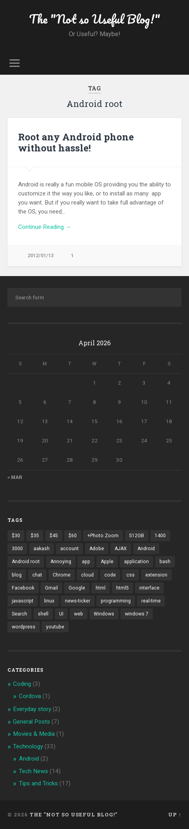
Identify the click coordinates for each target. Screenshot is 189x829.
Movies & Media (34, 733)
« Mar (14, 477)
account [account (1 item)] (69, 548)
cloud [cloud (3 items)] (87, 575)
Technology (28, 746)
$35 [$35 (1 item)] (35, 535)
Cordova (30, 696)
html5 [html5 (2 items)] (122, 588)
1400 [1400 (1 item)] (160, 535)
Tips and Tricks (38, 783)
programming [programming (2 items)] (116, 601)
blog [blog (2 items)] (17, 575)
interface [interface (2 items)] (149, 588)
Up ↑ (174, 814)
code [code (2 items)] (110, 575)
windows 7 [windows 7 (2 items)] (136, 614)
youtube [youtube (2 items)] (55, 627)
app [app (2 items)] (86, 561)
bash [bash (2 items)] (164, 561)
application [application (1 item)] (136, 561)
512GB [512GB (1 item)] (136, 535)
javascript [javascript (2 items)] (22, 601)
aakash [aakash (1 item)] (41, 548)
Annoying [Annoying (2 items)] (60, 561)
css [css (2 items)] (130, 575)
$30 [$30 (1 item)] (16, 535)
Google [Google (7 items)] (77, 588)
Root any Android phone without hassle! (76, 143)
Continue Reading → (44, 226)
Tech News (33, 771)
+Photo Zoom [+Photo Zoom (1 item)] (103, 535)
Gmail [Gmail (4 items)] (51, 588)
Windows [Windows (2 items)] (104, 614)
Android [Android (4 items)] (146, 548)
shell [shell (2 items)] (43, 614)
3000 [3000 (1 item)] (17, 548)
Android (29, 758)
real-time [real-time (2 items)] (151, 601)
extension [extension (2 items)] (156, 575)
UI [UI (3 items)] (61, 614)
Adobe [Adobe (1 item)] (96, 548)
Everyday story (32, 709)
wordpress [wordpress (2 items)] (23, 627)
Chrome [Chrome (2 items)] (61, 575)
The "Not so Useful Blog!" (94, 19)
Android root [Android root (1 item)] (26, 561)
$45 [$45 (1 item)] (54, 535)
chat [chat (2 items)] (37, 575)
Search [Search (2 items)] (19, 614)
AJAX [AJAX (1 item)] (121, 548)
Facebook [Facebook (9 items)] (23, 588)
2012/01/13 (41, 255)
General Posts (31, 721)
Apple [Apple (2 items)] (107, 561)
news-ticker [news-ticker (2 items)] (77, 601)
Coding (22, 683)
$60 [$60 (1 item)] (73, 535)
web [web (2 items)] (78, 614)
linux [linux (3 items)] (49, 601)
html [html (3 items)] (101, 588)
